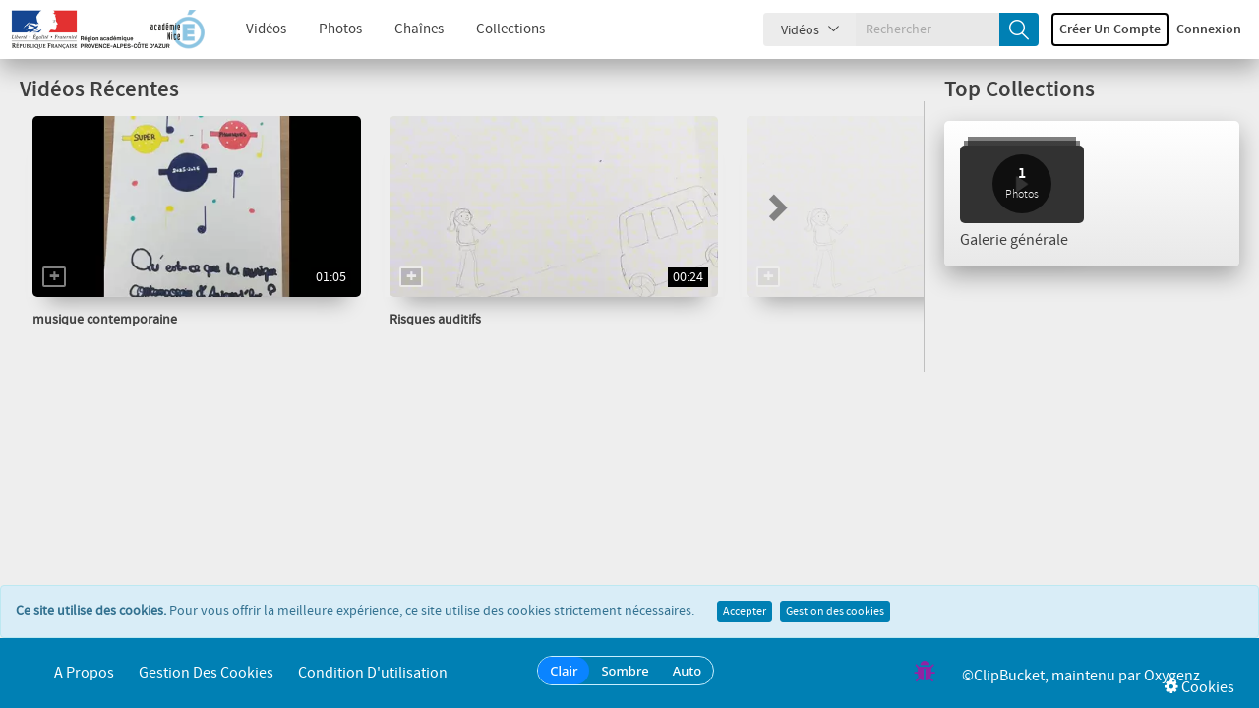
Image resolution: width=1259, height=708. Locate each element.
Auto (687, 670)
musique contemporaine (104, 319)
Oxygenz (1172, 676)
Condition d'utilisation (373, 673)
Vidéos (251, 29)
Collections (495, 29)
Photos (325, 29)
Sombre (624, 670)
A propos (84, 673)
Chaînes (404, 29)
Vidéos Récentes (99, 90)
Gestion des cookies (835, 612)
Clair (563, 670)
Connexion (1208, 29)
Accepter (744, 612)
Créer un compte (1110, 29)
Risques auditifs (435, 319)
